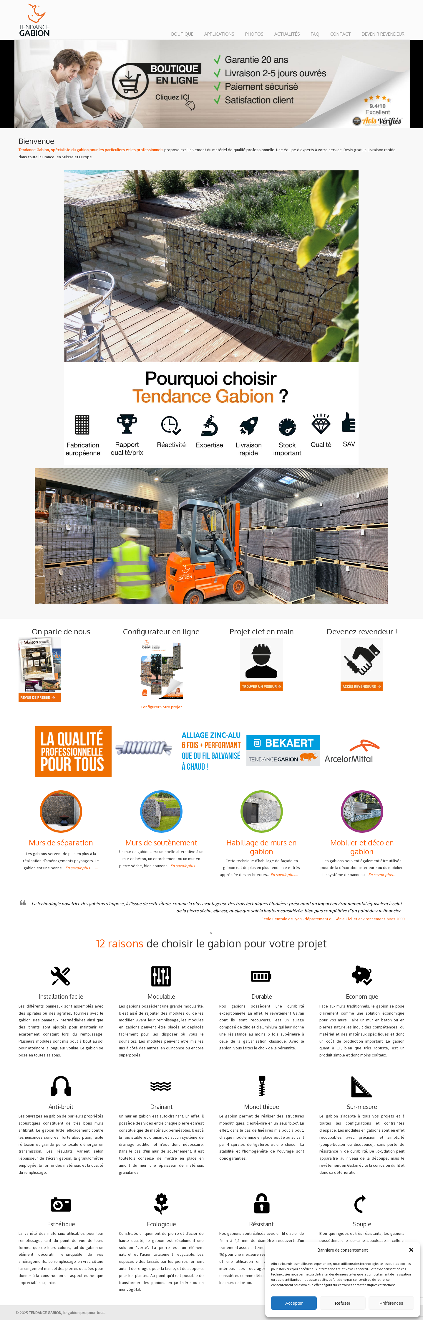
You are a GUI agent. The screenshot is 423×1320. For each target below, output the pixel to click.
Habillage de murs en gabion (261, 847)
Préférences (391, 1303)
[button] (411, 1250)
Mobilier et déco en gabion (362, 847)
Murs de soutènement (161, 842)
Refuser (343, 1303)
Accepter (294, 1303)
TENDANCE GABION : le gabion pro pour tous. (34, 20)
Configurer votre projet (161, 707)
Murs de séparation (61, 842)
